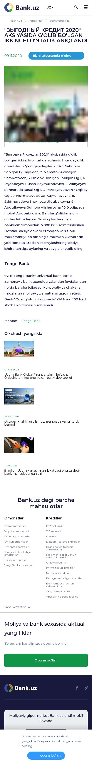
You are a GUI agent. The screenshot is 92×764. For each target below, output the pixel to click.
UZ (49, 7)
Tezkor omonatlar (15, 560)
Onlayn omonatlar (16, 541)
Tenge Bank (16, 263)
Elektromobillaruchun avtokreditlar (60, 585)
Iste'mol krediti (55, 526)
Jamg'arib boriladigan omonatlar (18, 553)
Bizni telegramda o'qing (52, 56)
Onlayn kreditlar (56, 562)
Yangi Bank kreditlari (59, 591)
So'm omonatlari (15, 526)
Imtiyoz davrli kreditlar (60, 567)
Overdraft (52, 536)
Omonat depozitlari (16, 546)
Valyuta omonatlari (16, 531)
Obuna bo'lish (46, 660)
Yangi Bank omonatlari (18, 565)
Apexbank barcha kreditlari (63, 596)
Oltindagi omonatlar (17, 536)
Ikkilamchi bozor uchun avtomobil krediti (61, 556)
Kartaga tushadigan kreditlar (64, 578)
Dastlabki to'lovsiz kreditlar (63, 541)
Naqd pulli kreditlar (58, 573)
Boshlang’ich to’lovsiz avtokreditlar (59, 548)
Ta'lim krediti (54, 531)
